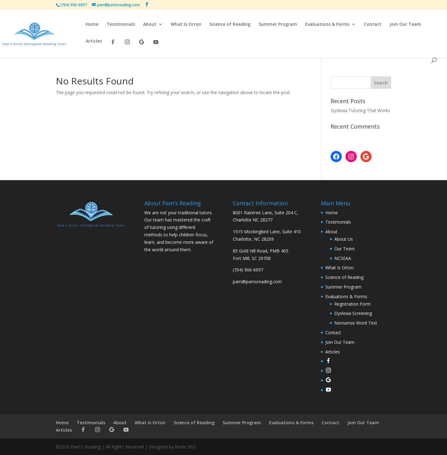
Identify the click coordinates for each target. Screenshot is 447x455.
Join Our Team (405, 24)
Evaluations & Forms (327, 24)
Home (92, 24)
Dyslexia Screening (353, 313)
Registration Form (352, 304)
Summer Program (278, 24)
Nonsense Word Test (355, 323)
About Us (343, 239)
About (149, 24)
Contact (373, 24)
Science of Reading (230, 24)
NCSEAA (342, 258)
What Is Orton (186, 24)
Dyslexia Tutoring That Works (360, 110)
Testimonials (120, 24)
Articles (94, 41)
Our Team (344, 249)
